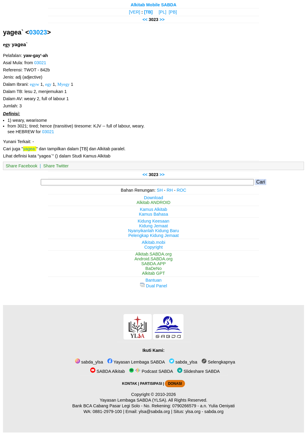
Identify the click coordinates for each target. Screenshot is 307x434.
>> (162, 19)
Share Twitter (56, 165)
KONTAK (129, 384)
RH (170, 190)
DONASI (175, 384)
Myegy (64, 84)
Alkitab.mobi (153, 242)
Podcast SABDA (151, 371)
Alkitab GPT (153, 273)
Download (153, 197)
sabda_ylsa (89, 362)
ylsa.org (192, 411)
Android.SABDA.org (153, 258)
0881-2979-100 (107, 411)
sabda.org (214, 411)
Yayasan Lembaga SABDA (136, 362)
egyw (34, 84)
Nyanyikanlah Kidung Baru (153, 230)
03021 (40, 62)
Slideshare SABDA (198, 371)
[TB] (148, 12)
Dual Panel (153, 285)
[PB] (173, 12)
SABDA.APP (153, 263)
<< (145, 19)
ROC (181, 190)
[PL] (162, 12)
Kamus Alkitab (153, 209)
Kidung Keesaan (153, 221)
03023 (38, 32)
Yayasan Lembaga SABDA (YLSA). (133, 400)
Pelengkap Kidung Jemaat (153, 235)
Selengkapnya (218, 362)
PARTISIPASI (151, 384)
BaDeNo (153, 268)
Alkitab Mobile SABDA (154, 4)
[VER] (134, 12)
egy (48, 84)
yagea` (29, 148)
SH (160, 190)
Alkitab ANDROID (154, 202)
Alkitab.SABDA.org (154, 254)
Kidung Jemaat (153, 225)
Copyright (153, 247)
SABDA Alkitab (107, 371)
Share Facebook (21, 165)
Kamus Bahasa (153, 214)
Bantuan (153, 280)
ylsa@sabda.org (154, 411)
